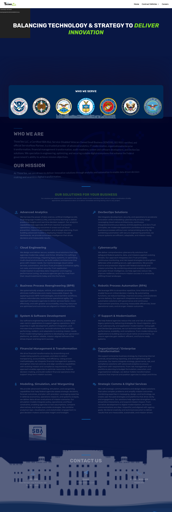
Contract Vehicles (149, 4)
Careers (165, 4)
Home (136, 4)
